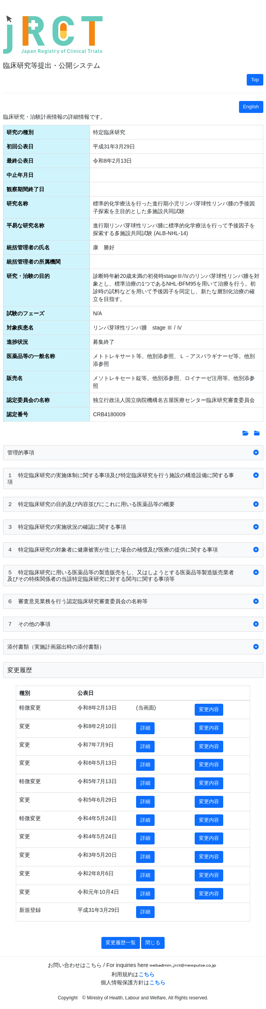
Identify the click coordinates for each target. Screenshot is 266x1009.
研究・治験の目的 (28, 276)
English (251, 106)
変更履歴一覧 (121, 942)
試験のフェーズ (25, 313)
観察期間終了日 (25, 189)
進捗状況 (17, 342)
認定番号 (17, 414)
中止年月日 (20, 175)
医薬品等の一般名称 (31, 356)
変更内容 (209, 709)
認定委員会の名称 (28, 400)
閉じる (152, 942)
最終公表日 (20, 161)
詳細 (145, 728)
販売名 (15, 378)
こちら (146, 974)
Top (255, 79)
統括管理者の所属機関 (34, 262)
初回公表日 (20, 146)
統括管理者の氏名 (28, 247)
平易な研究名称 (25, 225)
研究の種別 (20, 132)
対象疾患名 (20, 328)
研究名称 (17, 203)
